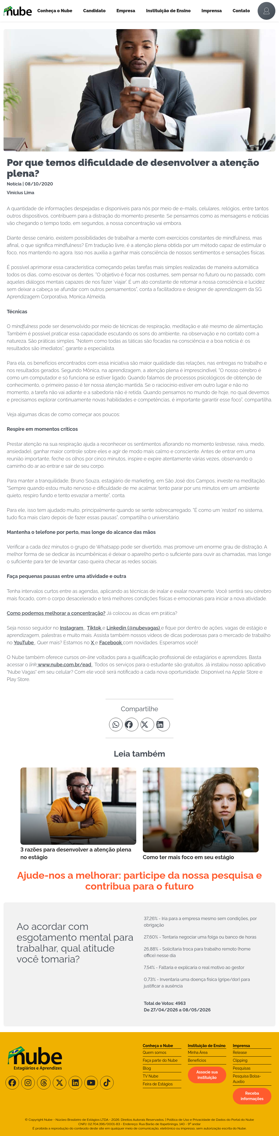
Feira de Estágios (158, 1084)
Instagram (72, 628)
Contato (241, 10)
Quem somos (154, 1052)
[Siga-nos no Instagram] (28, 1082)
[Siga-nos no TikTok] (107, 1082)
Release (240, 1052)
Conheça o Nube (54, 10)
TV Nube (150, 1076)
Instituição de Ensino (168, 10)
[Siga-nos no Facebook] (12, 1082)
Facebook (111, 642)
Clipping (240, 1060)
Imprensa (212, 10)
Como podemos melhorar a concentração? (56, 613)
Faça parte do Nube (160, 1060)
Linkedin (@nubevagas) (134, 628)
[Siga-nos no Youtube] (91, 1082)
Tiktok (95, 628)
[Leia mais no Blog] (78, 814)
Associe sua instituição (207, 1075)
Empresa (125, 10)
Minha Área (197, 1052)
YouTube (24, 642)
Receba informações (252, 1096)
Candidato (94, 10)
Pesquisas (241, 1068)
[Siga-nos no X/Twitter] (59, 1082)
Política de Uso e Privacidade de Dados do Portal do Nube (210, 1120)
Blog (147, 1068)
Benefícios (197, 1060)
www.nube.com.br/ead (64, 664)
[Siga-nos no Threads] (44, 1082)
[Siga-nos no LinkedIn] (75, 1082)
